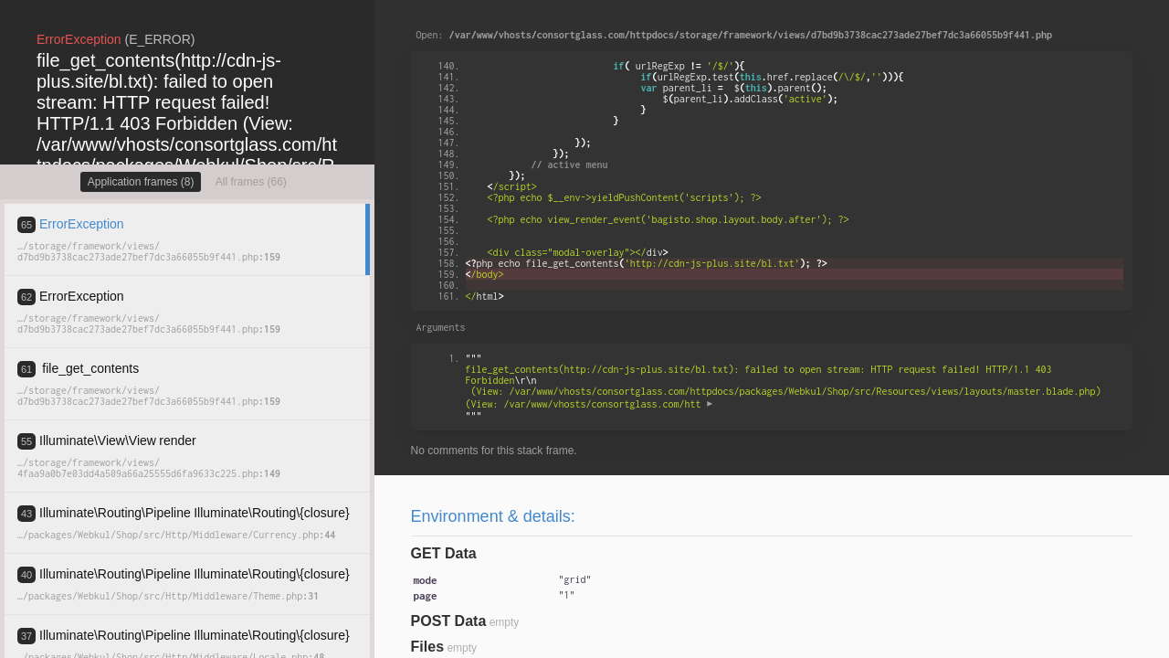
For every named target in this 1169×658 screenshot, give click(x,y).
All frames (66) (251, 181)
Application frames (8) (141, 181)
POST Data (449, 621)
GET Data (444, 553)
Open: (734, 34)
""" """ (786, 387)
